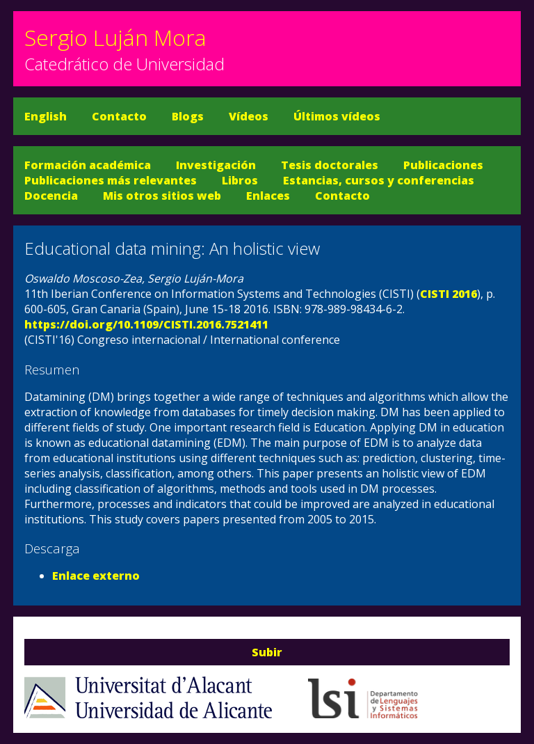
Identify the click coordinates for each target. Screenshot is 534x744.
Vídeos (248, 116)
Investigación (216, 165)
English (45, 116)
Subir (267, 652)
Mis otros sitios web (162, 195)
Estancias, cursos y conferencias (378, 180)
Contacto (119, 116)
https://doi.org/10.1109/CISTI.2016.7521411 (146, 324)
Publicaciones (443, 165)
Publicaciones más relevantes (110, 180)
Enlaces (268, 195)
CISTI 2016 (448, 293)
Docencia (51, 195)
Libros (240, 180)
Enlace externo (96, 575)
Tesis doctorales (329, 165)
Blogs (188, 116)
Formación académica (87, 165)
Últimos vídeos (336, 116)
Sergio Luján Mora (115, 37)
